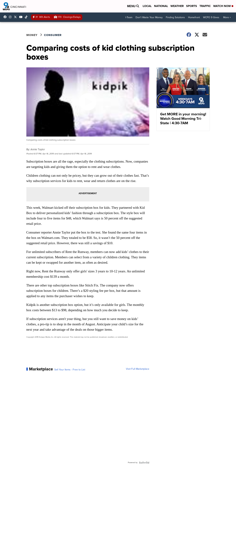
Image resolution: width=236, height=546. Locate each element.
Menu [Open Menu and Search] (133, 6)
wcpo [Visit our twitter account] (16, 17)
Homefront (194, 17)
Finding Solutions (175, 17)
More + (227, 17)
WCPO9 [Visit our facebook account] (6, 17)
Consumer (53, 35)
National (161, 6)
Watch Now (223, 6)
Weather (177, 6)
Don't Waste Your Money (149, 17)
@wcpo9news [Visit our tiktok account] (27, 17)
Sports (191, 6)
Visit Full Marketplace (137, 369)
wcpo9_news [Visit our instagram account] (11, 17)
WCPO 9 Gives (211, 17)
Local (147, 6)
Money (31, 35)
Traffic (205, 6)
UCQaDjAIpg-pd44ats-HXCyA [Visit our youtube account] (21, 17)
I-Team (128, 17)
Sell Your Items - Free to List (69, 369)
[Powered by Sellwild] (144, 462)
